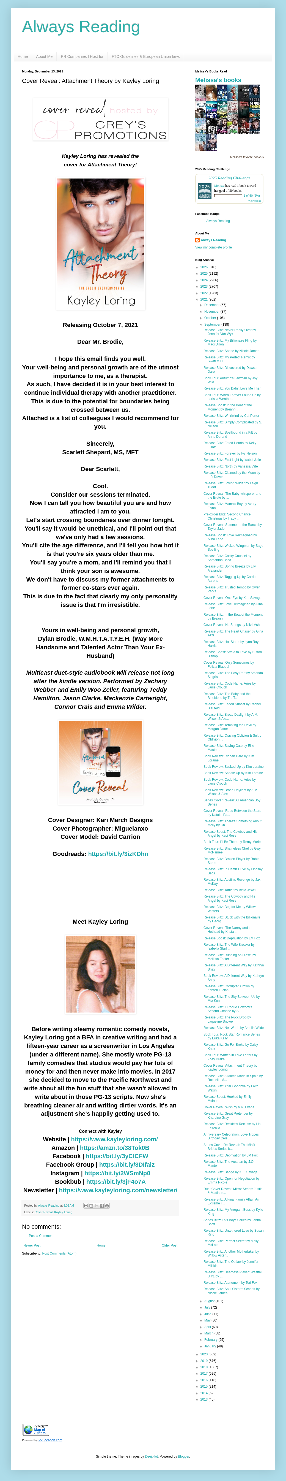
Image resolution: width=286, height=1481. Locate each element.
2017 (204, 1373)
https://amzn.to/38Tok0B (115, 1147)
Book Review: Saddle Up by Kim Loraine (233, 773)
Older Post (169, 1245)
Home (23, 56)
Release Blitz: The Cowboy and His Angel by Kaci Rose (229, 898)
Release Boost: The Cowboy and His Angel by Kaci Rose (230, 833)
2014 (204, 1393)
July (207, 1307)
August (210, 1301)
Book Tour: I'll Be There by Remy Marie (232, 842)
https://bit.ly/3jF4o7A (116, 1181)
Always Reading (81, 26)
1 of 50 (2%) (252, 195)
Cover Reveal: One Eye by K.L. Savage (233, 598)
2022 (204, 293)
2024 (204, 280)
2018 (204, 1367)
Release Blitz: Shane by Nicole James (231, 351)
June (208, 1314)
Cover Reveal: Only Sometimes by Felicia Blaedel (229, 664)
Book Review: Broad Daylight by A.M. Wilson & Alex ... (231, 792)
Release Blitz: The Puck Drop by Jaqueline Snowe (227, 1019)
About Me (44, 56)
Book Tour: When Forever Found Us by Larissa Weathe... (232, 397)
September (212, 324)
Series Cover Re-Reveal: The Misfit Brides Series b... (229, 1147)
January (210, 1346)
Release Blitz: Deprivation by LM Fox (231, 1155)
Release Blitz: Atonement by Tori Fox (230, 1283)
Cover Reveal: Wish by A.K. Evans (229, 1107)
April (208, 1327)
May (207, 1320)
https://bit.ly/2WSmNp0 (117, 1173)
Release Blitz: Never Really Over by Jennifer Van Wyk (230, 332)
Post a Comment (41, 1236)
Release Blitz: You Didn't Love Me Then (232, 388)
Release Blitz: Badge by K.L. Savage (230, 1172)
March (209, 1333)
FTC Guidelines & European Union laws (146, 56)
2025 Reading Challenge (229, 177)
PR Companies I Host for (82, 56)
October (210, 318)
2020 (204, 1354)
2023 (204, 286)
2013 (204, 1399)
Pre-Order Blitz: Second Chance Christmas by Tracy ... (227, 516)
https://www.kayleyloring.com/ (114, 1139)
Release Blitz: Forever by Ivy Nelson (230, 453)
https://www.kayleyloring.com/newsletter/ (118, 1190)
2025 (204, 273)
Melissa (219, 186)
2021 (204, 299)
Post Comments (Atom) (59, 1253)
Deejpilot (151, 1456)
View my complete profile (213, 247)
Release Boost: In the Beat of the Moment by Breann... (228, 407)
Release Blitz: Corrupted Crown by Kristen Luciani (229, 988)
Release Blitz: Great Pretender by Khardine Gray (228, 1115)
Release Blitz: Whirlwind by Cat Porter (231, 416)
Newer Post (31, 1245)
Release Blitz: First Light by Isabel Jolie (232, 460)
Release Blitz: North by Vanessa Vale (231, 466)
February (211, 1340)
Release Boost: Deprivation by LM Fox (232, 938)
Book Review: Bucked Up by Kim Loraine (234, 767)
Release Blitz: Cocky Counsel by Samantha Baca (227, 558)
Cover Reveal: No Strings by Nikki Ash (232, 625)
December (212, 305)
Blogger (183, 1456)
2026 (204, 267)
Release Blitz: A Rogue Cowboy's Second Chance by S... (228, 1009)
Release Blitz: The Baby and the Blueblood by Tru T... (227, 696)
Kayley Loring (63, 1212)
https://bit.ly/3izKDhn (118, 853)
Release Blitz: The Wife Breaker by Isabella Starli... (229, 946)
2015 (204, 1386)
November (212, 312)
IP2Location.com (50, 1440)
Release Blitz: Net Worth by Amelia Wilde (234, 1028)
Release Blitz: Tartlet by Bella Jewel (229, 890)
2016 (204, 1380)
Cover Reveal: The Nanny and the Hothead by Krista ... (228, 930)
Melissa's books (218, 80)
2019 (204, 1361)
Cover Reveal (44, 1212)
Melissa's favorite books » (247, 157)
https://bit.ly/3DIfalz (127, 1164)
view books (254, 200)
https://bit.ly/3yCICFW (117, 1156)
